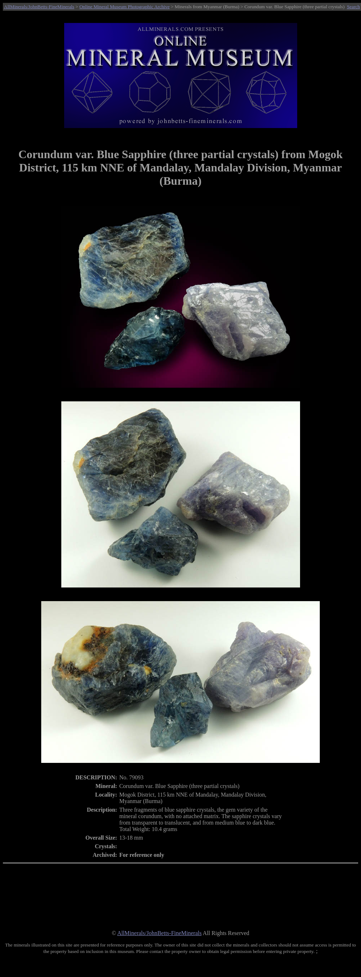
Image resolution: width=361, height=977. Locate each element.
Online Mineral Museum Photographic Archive (124, 6)
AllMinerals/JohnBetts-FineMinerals (39, 6)
